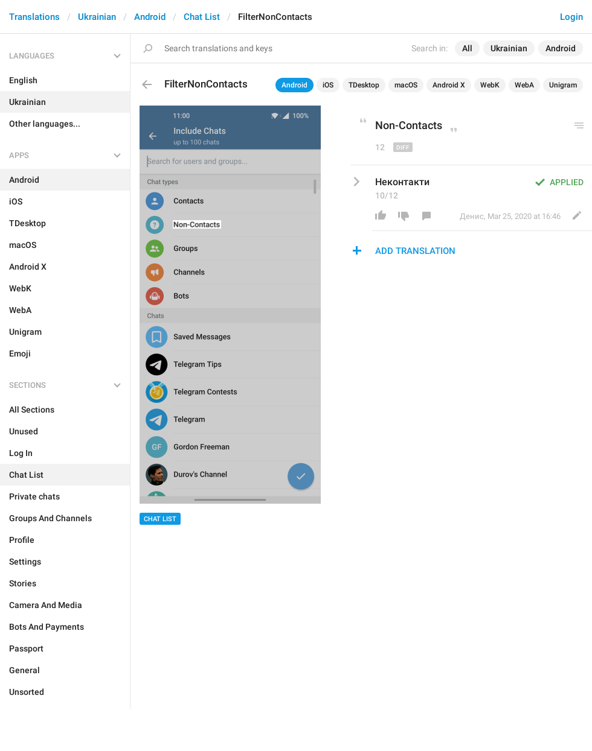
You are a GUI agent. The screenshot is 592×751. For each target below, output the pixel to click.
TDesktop (364, 85)
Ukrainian (97, 16)
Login (571, 16)
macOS (405, 85)
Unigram (563, 85)
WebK (490, 85)
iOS (328, 85)
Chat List (202, 16)
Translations (34, 16)
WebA (524, 85)
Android (150, 16)
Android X (449, 85)
